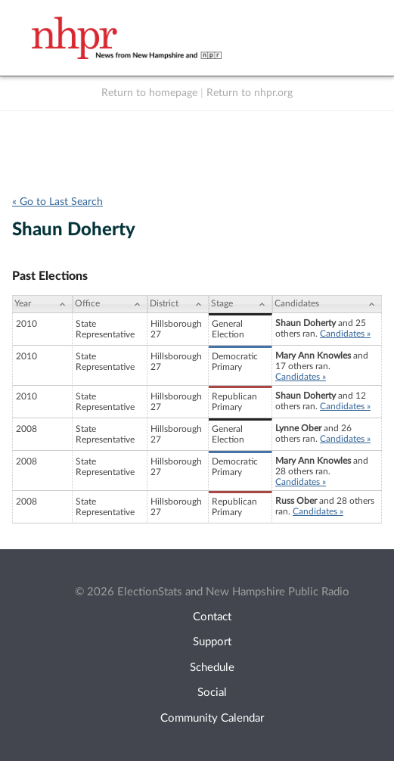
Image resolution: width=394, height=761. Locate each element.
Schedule (212, 667)
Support (212, 642)
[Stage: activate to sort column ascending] (240, 304)
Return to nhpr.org (249, 93)
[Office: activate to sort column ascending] (110, 304)
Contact (212, 617)
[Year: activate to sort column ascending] (42, 304)
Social (212, 692)
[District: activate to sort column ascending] (178, 304)
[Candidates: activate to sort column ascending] (327, 304)
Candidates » (345, 333)
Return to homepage (149, 93)
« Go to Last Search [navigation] (57, 202)
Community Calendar (212, 718)
